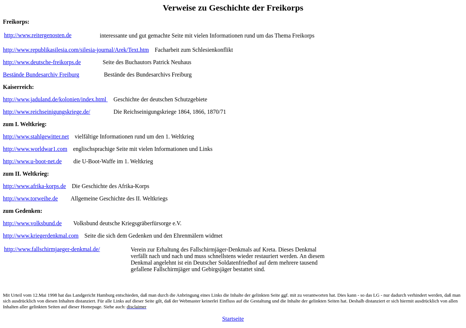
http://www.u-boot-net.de (32, 161)
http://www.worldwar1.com (35, 149)
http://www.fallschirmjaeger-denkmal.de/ (52, 249)
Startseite (233, 319)
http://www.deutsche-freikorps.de (42, 62)
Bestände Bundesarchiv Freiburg (41, 74)
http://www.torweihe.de (30, 198)
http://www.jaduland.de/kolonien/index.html (55, 99)
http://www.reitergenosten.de (37, 35)
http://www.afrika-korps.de (34, 186)
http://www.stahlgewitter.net (36, 136)
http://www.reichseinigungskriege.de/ (46, 112)
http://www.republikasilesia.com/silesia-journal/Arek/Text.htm (76, 50)
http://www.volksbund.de (32, 223)
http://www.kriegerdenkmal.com (41, 236)
